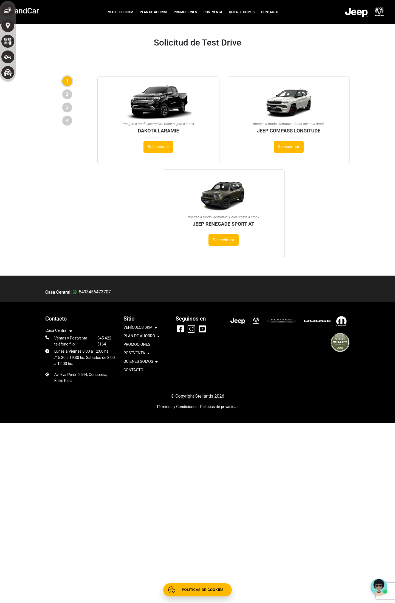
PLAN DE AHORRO (153, 12)
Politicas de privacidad (219, 406)
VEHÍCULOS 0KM (120, 12)
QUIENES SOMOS (242, 12)
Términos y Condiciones (176, 406)
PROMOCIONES (185, 12)
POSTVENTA (213, 12)
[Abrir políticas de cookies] (197, 589)
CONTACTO (269, 12)
